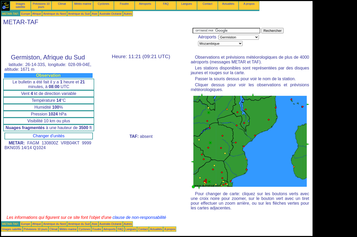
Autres (128, 13)
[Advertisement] (97, 40)
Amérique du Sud (79, 13)
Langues (186, 3)
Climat (62, 3)
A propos (248, 3)
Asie (94, 13)
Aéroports (145, 3)
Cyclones (103, 3)
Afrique (36, 13)
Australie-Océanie (110, 13)
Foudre (124, 3)
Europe (25, 13)
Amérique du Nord (54, 13)
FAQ (166, 3)
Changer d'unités (48, 136)
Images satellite (20, 5)
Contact (207, 3)
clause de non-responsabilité (139, 217)
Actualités (228, 3)
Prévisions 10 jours (41, 5)
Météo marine (82, 3)
